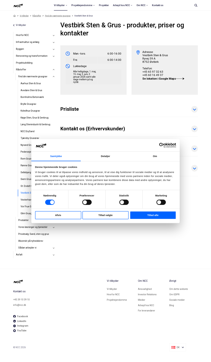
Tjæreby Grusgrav (30, 138)
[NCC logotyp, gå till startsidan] (58, 281)
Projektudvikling (24, 62)
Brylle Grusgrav (28, 104)
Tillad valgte (105, 215)
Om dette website (178, 289)
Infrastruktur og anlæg (27, 42)
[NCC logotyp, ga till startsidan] (18, 5)
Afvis (58, 215)
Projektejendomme (117, 300)
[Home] (14, 15)
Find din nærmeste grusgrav (58, 16)
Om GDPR (174, 294)
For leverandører (146, 310)
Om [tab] (155, 156)
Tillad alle (152, 215)
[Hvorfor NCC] (53, 35)
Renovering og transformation (31, 56)
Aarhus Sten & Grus (31, 83)
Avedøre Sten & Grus (31, 90)
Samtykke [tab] (56, 156)
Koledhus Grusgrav (30, 110)
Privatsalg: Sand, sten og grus (33, 234)
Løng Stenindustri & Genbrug (35, 124)
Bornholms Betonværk (32, 97)
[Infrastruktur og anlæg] (53, 42)
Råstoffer (36, 16)
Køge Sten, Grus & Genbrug (34, 117)
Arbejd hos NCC (146, 305)
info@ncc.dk (19, 305)
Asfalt (19, 254)
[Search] (196, 5)
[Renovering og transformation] (53, 56)
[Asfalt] (53, 254)
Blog (171, 305)
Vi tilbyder (24, 16)
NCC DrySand (27, 131)
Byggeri (20, 49)
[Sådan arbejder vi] (53, 247)
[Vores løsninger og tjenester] (53, 227)
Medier (141, 300)
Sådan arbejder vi (27, 247)
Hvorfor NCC (22, 35)
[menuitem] (60, 5)
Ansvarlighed (145, 289)
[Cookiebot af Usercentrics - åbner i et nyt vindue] (161, 145)
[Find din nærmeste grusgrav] (53, 76)
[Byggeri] (53, 49)
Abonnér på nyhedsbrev (30, 241)
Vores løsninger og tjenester (32, 227)
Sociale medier (177, 300)
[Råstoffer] (53, 69)
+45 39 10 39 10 (21, 299)
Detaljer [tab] (105, 156)
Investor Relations (147, 294)
